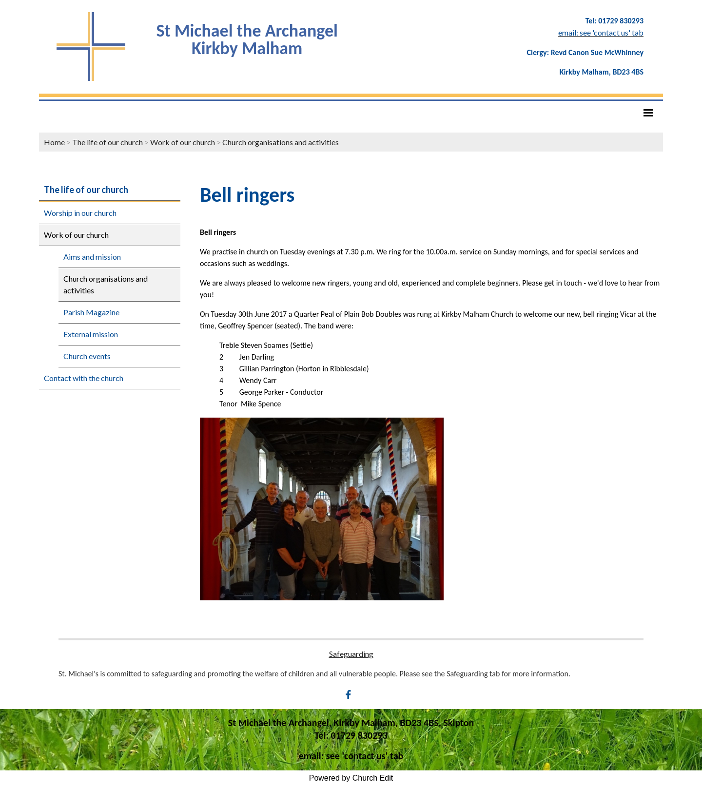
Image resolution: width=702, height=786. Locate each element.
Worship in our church (80, 212)
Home (54, 142)
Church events (87, 356)
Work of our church (182, 142)
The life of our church (107, 142)
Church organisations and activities (280, 142)
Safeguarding (351, 653)
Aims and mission (92, 256)
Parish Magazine (91, 312)
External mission (90, 334)
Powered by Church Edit (351, 778)
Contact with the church (83, 378)
